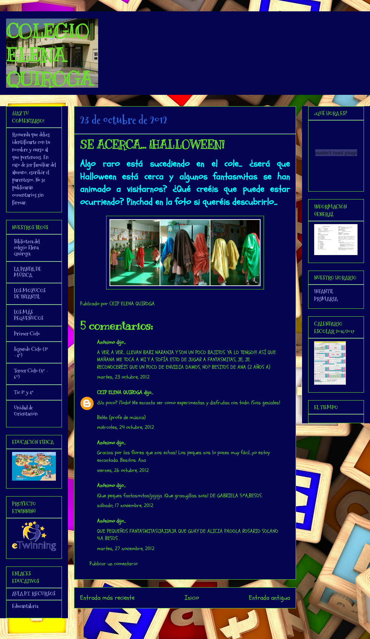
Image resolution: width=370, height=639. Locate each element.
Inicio (192, 597)
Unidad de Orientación (26, 411)
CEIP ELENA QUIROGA (119, 392)
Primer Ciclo (27, 333)
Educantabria (25, 606)
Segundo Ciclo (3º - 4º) (31, 352)
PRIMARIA (326, 299)
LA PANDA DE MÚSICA (27, 272)
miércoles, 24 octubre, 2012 (125, 427)
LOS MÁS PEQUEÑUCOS (28, 315)
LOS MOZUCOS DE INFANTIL (30, 293)
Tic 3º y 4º (24, 392)
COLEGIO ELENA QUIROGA (49, 55)
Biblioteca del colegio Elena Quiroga (27, 247)
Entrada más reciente (107, 597)
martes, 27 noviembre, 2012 (125, 548)
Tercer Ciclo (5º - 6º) (31, 374)
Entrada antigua (269, 597)
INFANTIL (323, 291)
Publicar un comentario (113, 563)
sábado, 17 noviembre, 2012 (125, 505)
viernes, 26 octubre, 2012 (123, 470)
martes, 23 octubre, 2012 (123, 377)
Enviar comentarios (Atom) (200, 618)
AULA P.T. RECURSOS (33, 593)
